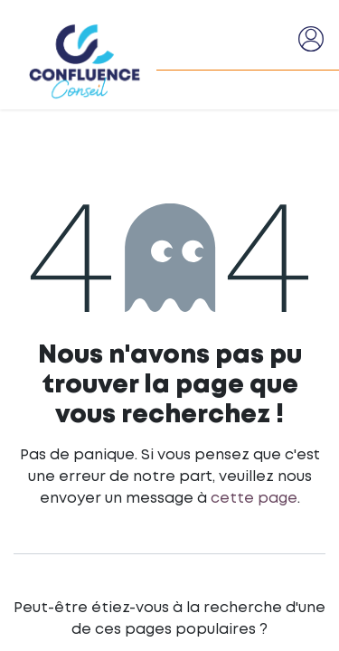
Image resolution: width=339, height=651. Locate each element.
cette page (254, 498)
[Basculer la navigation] (276, 39)
